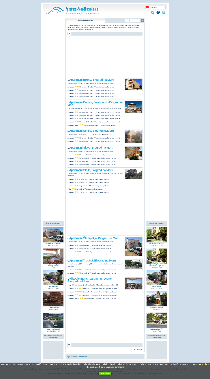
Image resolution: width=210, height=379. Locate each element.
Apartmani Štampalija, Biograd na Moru (94, 238)
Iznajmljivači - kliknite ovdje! (77, 356)
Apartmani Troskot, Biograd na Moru (92, 260)
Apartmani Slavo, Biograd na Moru (91, 147)
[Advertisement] (105, 57)
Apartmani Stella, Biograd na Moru (91, 170)
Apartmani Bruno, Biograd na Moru (91, 79)
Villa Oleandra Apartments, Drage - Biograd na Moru (90, 280)
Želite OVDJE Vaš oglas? (53, 223)
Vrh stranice (138, 349)
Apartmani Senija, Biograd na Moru (91, 130)
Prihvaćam (105, 373)
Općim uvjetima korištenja (111, 367)
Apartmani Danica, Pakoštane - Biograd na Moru (95, 103)
